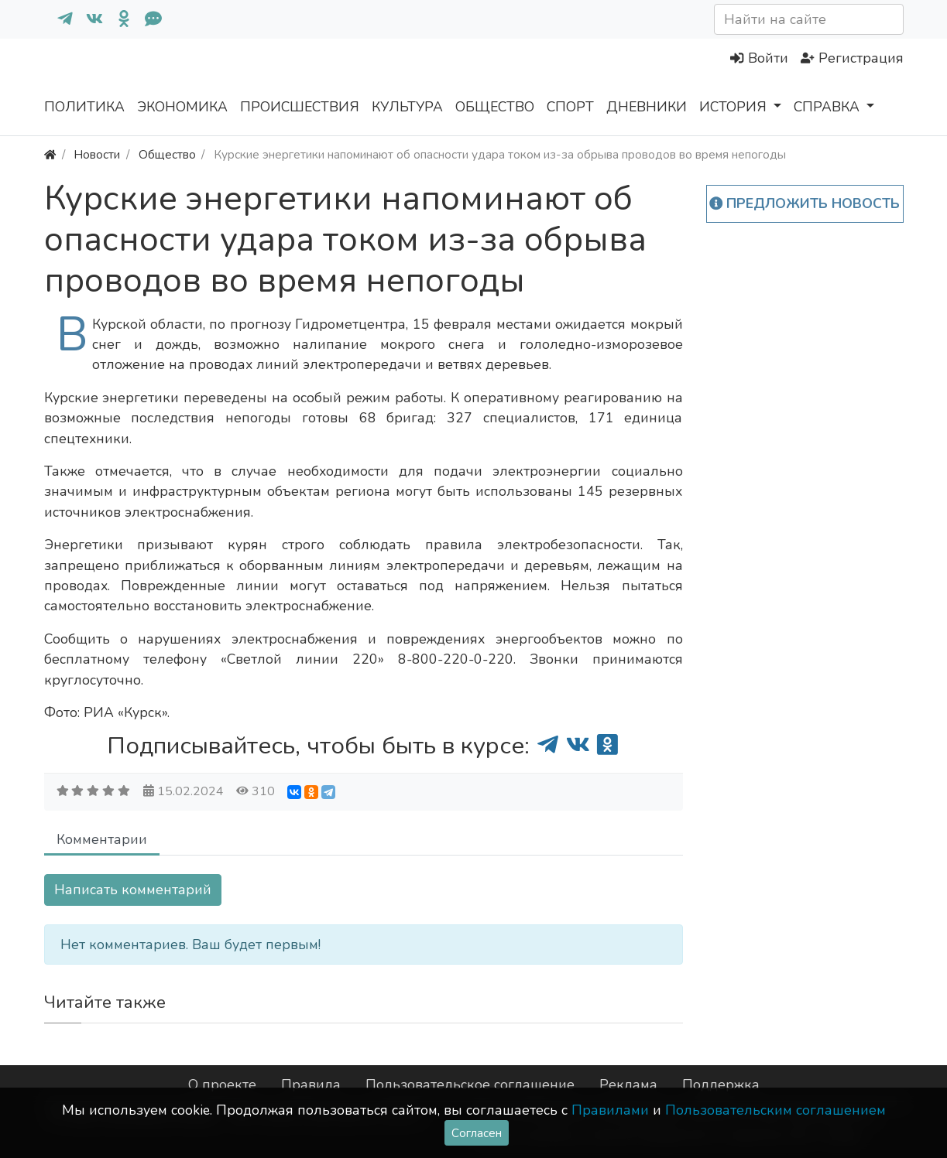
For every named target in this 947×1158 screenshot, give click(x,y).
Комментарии (102, 839)
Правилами (610, 1110)
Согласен (476, 1133)
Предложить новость (805, 203)
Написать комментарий (132, 889)
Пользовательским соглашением (775, 1110)
